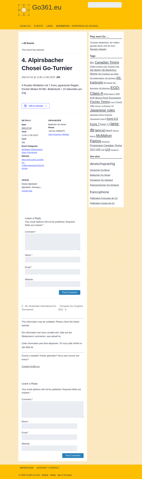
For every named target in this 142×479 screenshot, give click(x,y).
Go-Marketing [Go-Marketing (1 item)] (106, 106)
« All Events (28, 43)
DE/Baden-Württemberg (32, 149)
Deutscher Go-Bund (100, 170)
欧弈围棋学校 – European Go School (77, 26)
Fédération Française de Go (104, 198)
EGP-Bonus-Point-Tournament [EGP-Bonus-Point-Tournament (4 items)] (105, 98)
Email (28, 267)
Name (28, 255)
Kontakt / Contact (48, 468)
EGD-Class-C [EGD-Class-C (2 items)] (109, 94)
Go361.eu (46, 7)
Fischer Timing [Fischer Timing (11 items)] (100, 102)
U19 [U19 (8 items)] (107, 149)
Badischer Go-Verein (100, 175)
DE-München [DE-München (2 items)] (104, 88)
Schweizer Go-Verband (101, 180)
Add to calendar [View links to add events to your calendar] (36, 106)
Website (29, 279)
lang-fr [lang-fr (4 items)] (109, 130)
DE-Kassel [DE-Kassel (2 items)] (108, 83)
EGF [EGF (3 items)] (118, 94)
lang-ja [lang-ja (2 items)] (116, 131)
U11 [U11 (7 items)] (92, 149)
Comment (30, 232)
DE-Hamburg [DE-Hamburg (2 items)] (110, 78)
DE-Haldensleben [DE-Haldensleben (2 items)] (97, 78)
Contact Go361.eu (31, 366)
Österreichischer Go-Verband (104, 185)
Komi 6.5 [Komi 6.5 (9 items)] (112, 118)
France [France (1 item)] (112, 102)
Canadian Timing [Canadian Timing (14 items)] (107, 62)
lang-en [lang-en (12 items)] (100, 130)
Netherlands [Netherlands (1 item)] (106, 141)
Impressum (26, 468)
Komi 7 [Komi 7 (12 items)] (95, 124)
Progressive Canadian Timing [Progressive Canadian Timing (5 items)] (106, 145)
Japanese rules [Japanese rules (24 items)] (102, 110)
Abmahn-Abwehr (98, 49)
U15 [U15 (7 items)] (98, 149)
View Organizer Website (58, 134)
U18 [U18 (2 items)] (102, 150)
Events (38, 26)
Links (49, 26)
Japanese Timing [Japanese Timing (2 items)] (97, 115)
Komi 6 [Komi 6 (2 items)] (103, 119)
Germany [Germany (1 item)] (98, 106)
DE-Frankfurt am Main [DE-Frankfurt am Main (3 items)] (108, 74)
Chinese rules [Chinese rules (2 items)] (101, 67)
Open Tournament (29, 152)
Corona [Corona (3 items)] (111, 66)
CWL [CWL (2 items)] (117, 67)
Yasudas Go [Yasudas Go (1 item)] (115, 150)
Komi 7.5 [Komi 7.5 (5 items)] (105, 124)
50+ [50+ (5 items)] (92, 62)
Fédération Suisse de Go (102, 203)
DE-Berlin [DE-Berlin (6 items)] (95, 70)
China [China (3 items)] (92, 66)
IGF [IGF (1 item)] (112, 106)
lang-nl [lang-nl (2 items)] (93, 136)
